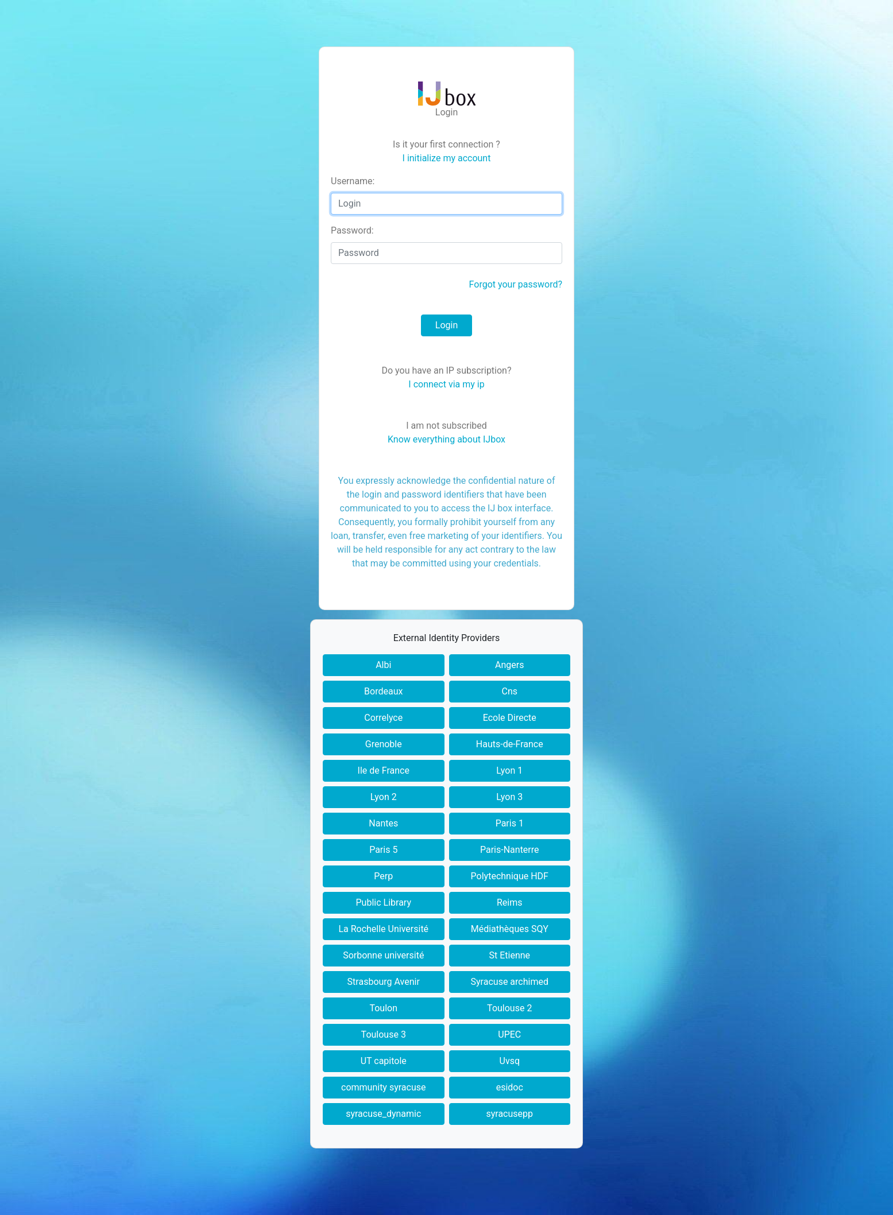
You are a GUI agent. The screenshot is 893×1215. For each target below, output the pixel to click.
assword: (352, 230)
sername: (352, 181)
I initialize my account (447, 158)
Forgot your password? (515, 284)
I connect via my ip (446, 384)
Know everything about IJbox (446, 439)
